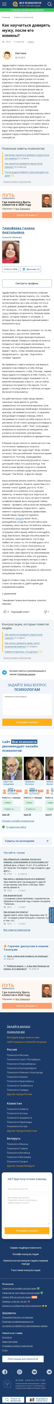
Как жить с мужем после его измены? (24, 878)
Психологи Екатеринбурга (21, 1068)
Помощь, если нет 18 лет (14, 1301)
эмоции (19, 518)
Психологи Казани (17, 1076)
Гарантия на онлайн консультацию (19, 1288)
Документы (9, 1312)
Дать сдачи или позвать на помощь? (27, 956)
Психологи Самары (17, 1089)
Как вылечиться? (13, 895)
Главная (6, 17)
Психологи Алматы (17, 1109)
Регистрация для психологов (23, 1359)
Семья (30, 41)
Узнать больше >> (27, 215)
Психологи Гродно (17, 1161)
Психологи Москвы (18, 1055)
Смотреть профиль (27, 283)
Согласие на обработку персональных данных (25, 1326)
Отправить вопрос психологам (17, 1346)
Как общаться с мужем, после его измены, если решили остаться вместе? (26, 860)
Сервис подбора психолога (25, 1247)
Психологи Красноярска (20, 1081)
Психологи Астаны (17, 1113)
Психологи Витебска (18, 1152)
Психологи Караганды (19, 1122)
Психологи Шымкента (19, 1117)
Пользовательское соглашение (17, 1317)
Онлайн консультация (26, 1254)
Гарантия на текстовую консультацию (21, 1293)
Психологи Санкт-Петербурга (23, 1059)
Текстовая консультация (25, 1270)
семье (5, 313)
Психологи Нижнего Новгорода (25, 1072)
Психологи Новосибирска (21, 1063)
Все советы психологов (17, 929)
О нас (5, 1350)
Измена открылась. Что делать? (21, 651)
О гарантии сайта (16, 827)
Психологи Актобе (17, 1126)
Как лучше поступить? (16, 911)
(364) (10, 269)
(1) (32, 269)
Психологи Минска (17, 1144)
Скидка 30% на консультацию (16, 1297)
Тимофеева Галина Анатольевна (18, 230)
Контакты (7, 1337)
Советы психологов (23, 17)
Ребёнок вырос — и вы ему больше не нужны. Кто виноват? (26, 967)
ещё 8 (48, 814)
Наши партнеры (10, 1341)
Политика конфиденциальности (17, 1321)
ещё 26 (5, 814)
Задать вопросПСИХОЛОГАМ (51, 915)
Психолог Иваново (12, 237)
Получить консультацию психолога (27, 10)
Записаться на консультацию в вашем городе (25, 1262)
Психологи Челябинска (20, 1085)
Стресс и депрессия (9, 809)
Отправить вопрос (27, 1230)
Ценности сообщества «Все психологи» (21, 1305)
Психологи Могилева (19, 1157)
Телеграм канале (26, 674)
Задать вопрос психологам (17, 181)
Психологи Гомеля (17, 1148)
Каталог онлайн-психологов (18, 820)
